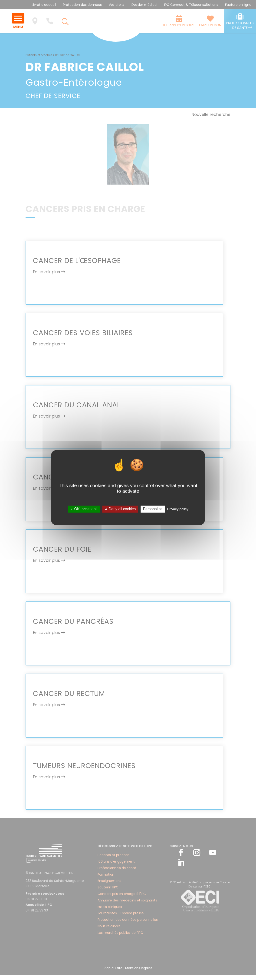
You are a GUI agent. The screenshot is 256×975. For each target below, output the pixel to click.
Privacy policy (177, 509)
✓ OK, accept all (83, 509)
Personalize (152, 509)
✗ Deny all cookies (120, 509)
